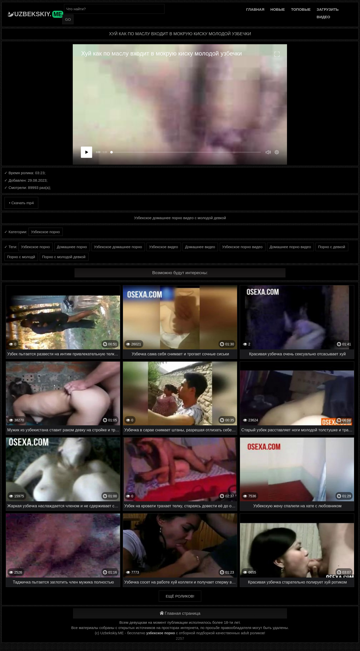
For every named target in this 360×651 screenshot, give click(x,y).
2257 (180, 638)
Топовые (300, 9)
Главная (255, 9)
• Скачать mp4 (21, 203)
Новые (277, 9)
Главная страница (180, 613)
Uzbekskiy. (38, 13)
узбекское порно (160, 633)
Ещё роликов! (180, 596)
